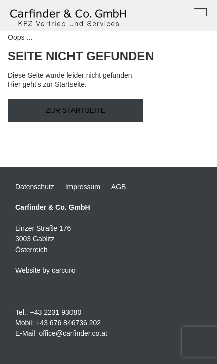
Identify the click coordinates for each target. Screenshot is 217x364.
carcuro (64, 270)
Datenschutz (34, 187)
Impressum (82, 187)
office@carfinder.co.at (73, 333)
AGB (118, 187)
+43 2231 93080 (56, 312)
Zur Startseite (75, 110)
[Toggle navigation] (200, 12)
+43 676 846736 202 (68, 323)
